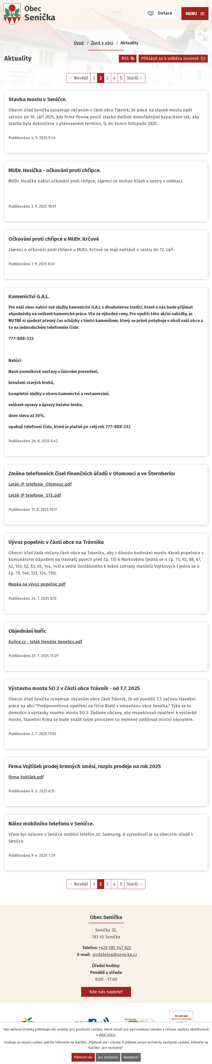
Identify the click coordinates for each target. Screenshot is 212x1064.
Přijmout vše (83, 1057)
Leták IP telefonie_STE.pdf (34, 495)
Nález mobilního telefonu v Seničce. (51, 823)
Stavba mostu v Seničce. (37, 99)
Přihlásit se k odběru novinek (173, 58)
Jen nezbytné (108, 1057)
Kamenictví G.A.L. (28, 296)
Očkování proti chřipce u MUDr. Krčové (53, 239)
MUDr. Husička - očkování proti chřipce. (54, 170)
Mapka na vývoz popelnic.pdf (36, 584)
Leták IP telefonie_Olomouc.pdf (40, 484)
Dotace (165, 13)
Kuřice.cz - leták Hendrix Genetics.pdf (45, 641)
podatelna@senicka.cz (114, 954)
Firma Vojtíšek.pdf (26, 777)
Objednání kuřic (27, 631)
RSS (127, 58)
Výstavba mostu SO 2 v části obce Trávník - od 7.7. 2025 (74, 688)
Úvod (79, 43)
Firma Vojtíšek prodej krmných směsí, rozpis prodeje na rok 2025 (84, 766)
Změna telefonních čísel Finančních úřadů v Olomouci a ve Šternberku (91, 473)
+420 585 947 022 (115, 947)
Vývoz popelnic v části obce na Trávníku (56, 542)
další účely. (107, 1035)
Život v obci (102, 43)
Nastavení (131, 1057)
